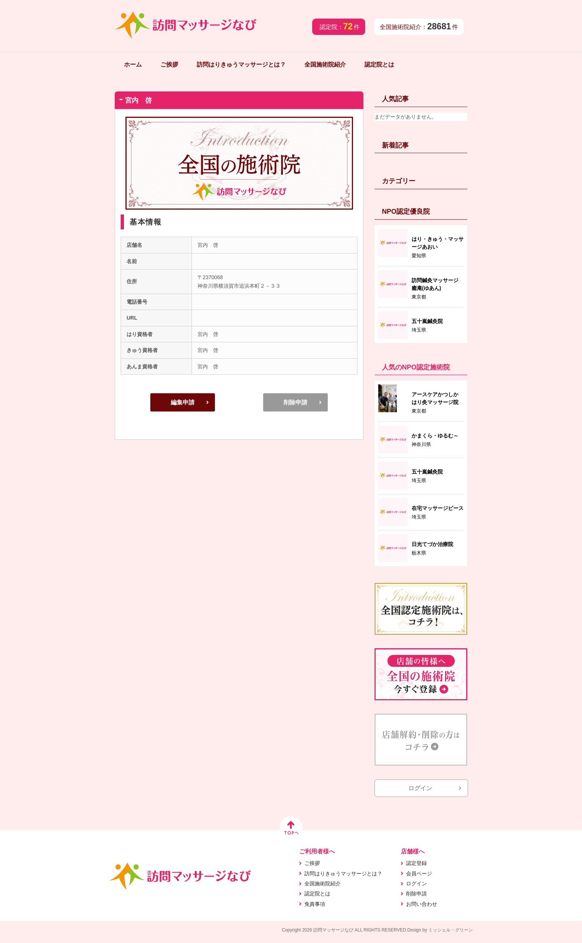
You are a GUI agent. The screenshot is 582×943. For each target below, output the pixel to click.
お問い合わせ (421, 904)
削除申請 (295, 402)
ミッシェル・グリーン (450, 930)
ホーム (133, 64)
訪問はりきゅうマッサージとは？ (241, 64)
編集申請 (182, 402)
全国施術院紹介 (325, 64)
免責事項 (314, 904)
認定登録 (416, 863)
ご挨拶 (169, 64)
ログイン (420, 788)
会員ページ (419, 873)
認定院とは (379, 64)
